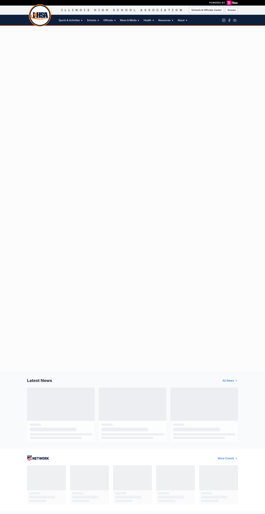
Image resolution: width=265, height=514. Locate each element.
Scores (232, 10)
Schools (93, 20)
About (182, 20)
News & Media (129, 20)
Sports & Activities (70, 20)
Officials (109, 20)
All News (230, 380)
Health (149, 20)
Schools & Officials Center (206, 10)
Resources (165, 20)
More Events (228, 458)
